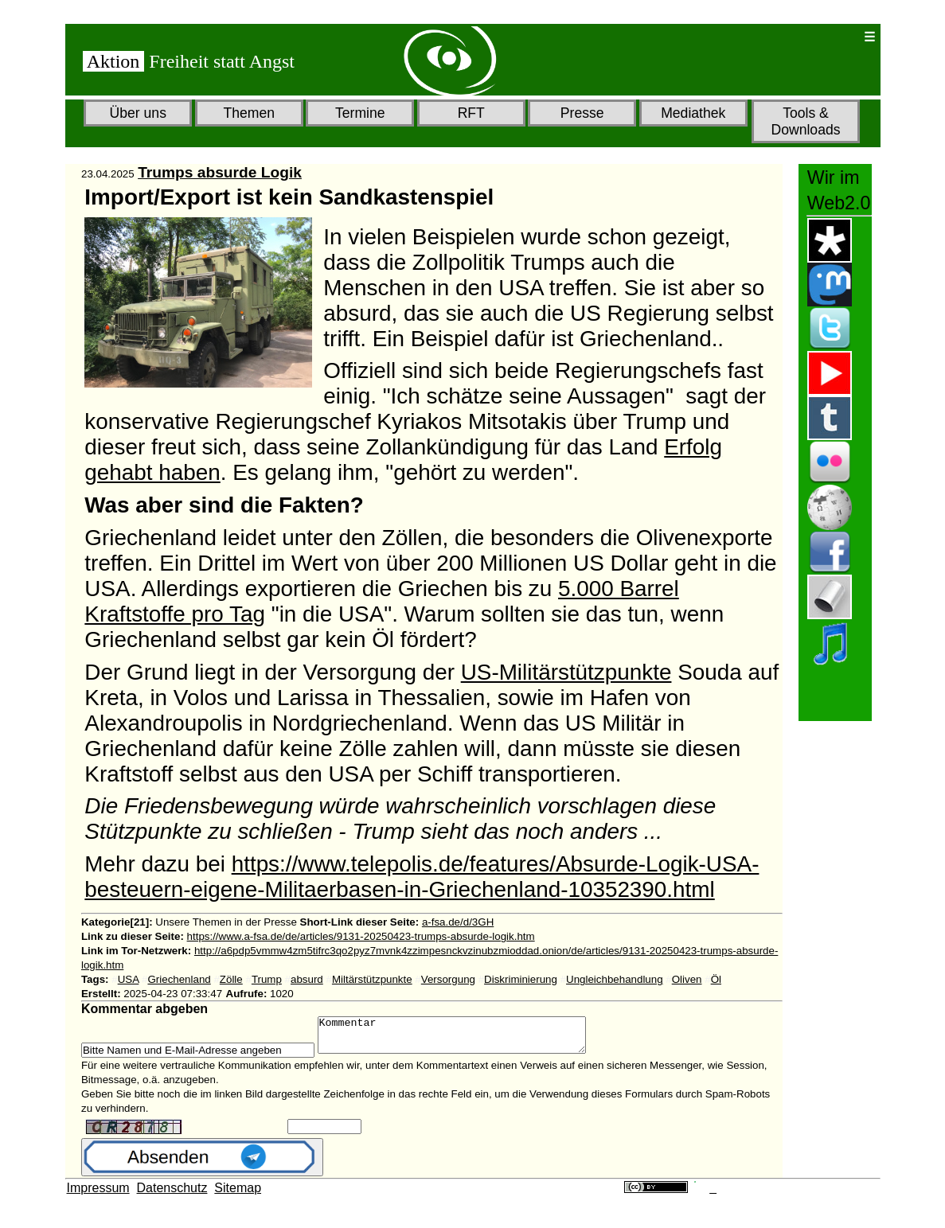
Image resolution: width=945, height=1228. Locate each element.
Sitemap (237, 1195)
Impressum (98, 1195)
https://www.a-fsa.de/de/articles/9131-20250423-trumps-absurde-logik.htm (361, 936)
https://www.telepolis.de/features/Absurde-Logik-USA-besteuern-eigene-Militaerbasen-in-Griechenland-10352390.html (421, 877)
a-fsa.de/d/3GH (458, 922)
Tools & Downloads (805, 121)
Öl (716, 979)
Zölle (231, 979)
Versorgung (448, 979)
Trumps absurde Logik (220, 172)
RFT (471, 113)
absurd (307, 979)
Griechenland (178, 979)
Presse (582, 113)
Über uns (138, 113)
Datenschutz (172, 1195)
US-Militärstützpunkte (566, 672)
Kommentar (468, 1038)
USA (128, 979)
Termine (360, 113)
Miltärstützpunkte (372, 979)
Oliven (687, 979)
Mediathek (693, 113)
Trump (267, 979)
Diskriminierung (520, 979)
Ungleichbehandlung (614, 979)
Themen (249, 113)
